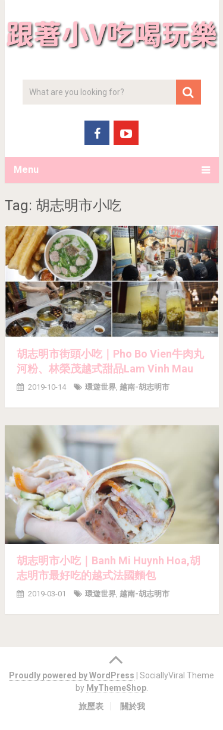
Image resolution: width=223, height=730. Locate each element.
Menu (26, 169)
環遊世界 (100, 387)
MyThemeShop (116, 688)
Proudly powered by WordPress (71, 675)
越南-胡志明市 (144, 387)
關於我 (132, 706)
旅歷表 (90, 706)
